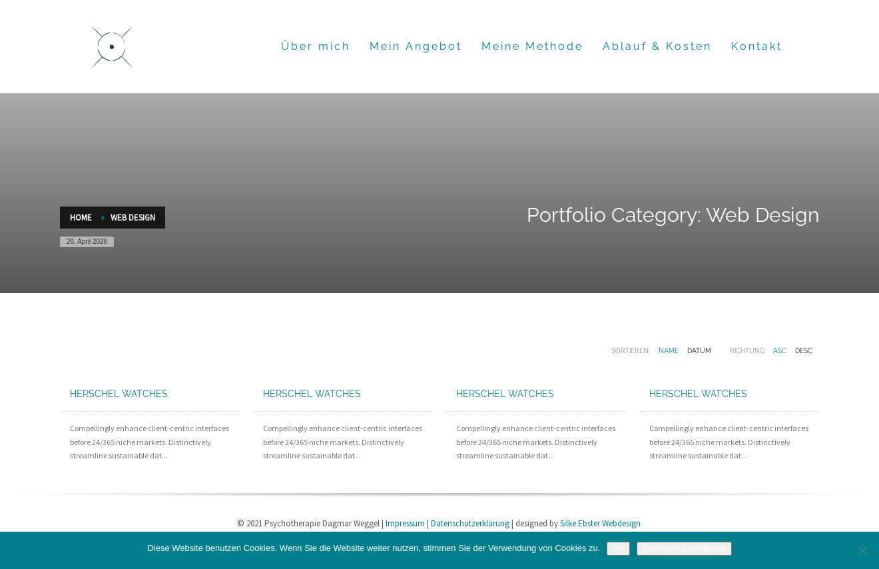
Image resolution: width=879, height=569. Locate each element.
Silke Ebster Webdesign (600, 523)
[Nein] (862, 550)
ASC (779, 350)
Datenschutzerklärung (470, 523)
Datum (699, 350)
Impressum (405, 523)
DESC (803, 350)
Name (669, 350)
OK (618, 548)
